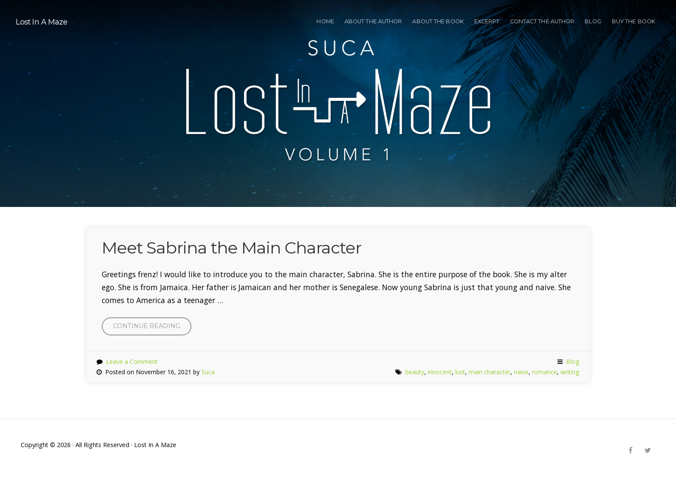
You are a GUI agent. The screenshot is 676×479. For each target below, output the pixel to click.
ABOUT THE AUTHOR (373, 21)
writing (569, 372)
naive (521, 372)
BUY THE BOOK (633, 21)
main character (489, 372)
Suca (208, 372)
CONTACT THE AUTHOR (542, 21)
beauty (414, 372)
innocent (440, 372)
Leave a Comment (132, 361)
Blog (593, 21)
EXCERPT (487, 21)
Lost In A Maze (41, 21)
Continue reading (152, 327)
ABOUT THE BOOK (437, 21)
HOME (325, 21)
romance (544, 372)
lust (460, 372)
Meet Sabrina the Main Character (231, 248)
